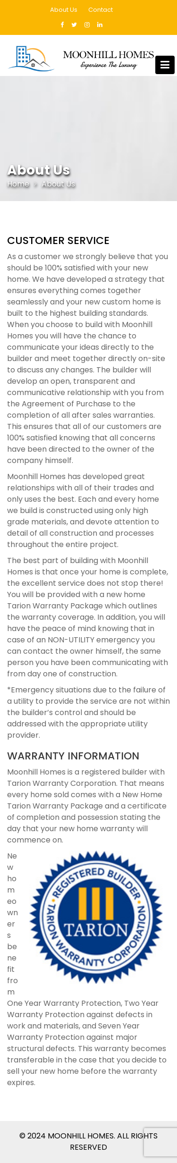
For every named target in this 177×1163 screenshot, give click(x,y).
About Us (63, 9)
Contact (100, 9)
